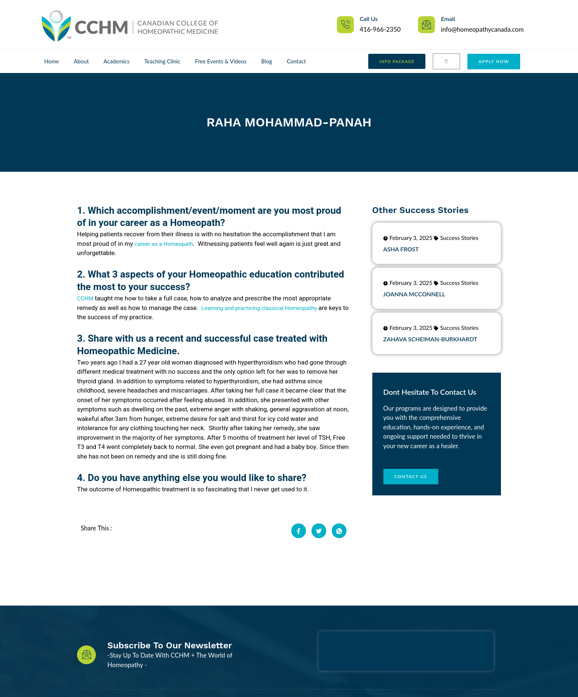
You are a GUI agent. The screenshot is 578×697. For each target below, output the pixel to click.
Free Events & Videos (220, 61)
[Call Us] (345, 24)
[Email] (426, 24)
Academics (117, 61)
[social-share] (298, 530)
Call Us (369, 18)
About (81, 61)
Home (51, 61)
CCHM (86, 298)
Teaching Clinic (162, 61)
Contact (296, 61)
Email (448, 18)
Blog (266, 61)
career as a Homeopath (167, 243)
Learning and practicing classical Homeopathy (266, 308)
